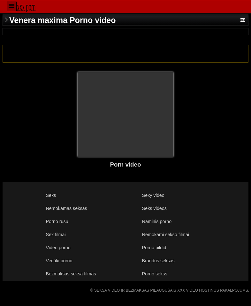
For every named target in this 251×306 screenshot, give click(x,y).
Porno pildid (154, 247)
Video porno (58, 247)
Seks (51, 195)
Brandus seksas (158, 260)
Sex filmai (56, 234)
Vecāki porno (59, 260)
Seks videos (154, 208)
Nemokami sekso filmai (165, 234)
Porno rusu (57, 221)
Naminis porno (157, 221)
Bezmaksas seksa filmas (71, 273)
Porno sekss (154, 273)
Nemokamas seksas (66, 208)
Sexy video (153, 195)
